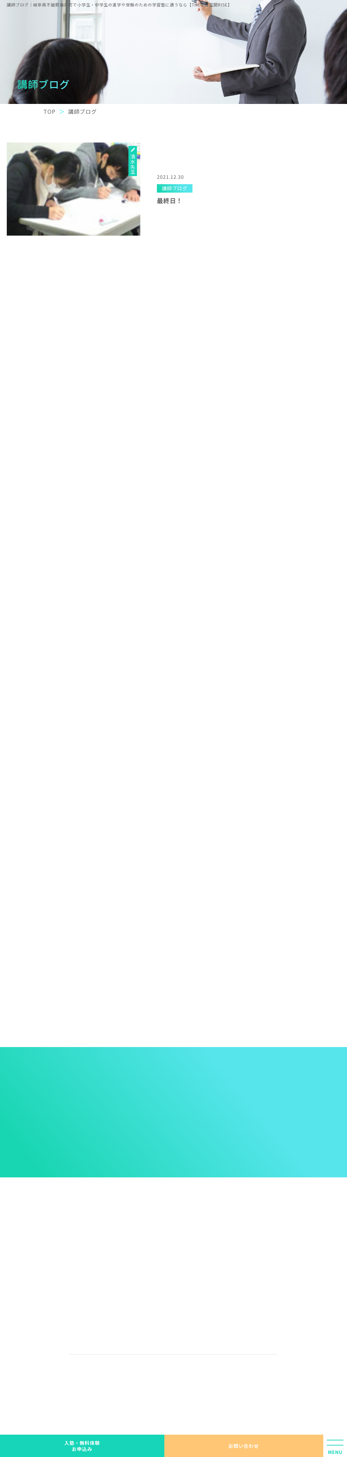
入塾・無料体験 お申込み (82, 1445)
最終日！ (170, 200)
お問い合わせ (243, 1445)
